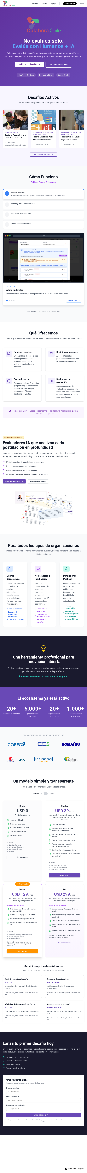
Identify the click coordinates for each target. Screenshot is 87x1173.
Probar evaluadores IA (38, 481)
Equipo (53, 4)
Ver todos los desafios (43, 154)
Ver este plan (22, 951)
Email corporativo (12, 1097)
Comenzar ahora (64, 875)
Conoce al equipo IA (14, 481)
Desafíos (35, 4)
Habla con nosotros (64, 943)
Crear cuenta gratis (43, 1115)
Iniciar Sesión (70, 4)
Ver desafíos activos (58, 64)
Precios (44, 4)
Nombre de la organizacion (15, 1105)
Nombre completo (12, 1088)
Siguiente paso (74, 301)
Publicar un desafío (29, 64)
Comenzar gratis (22, 857)
